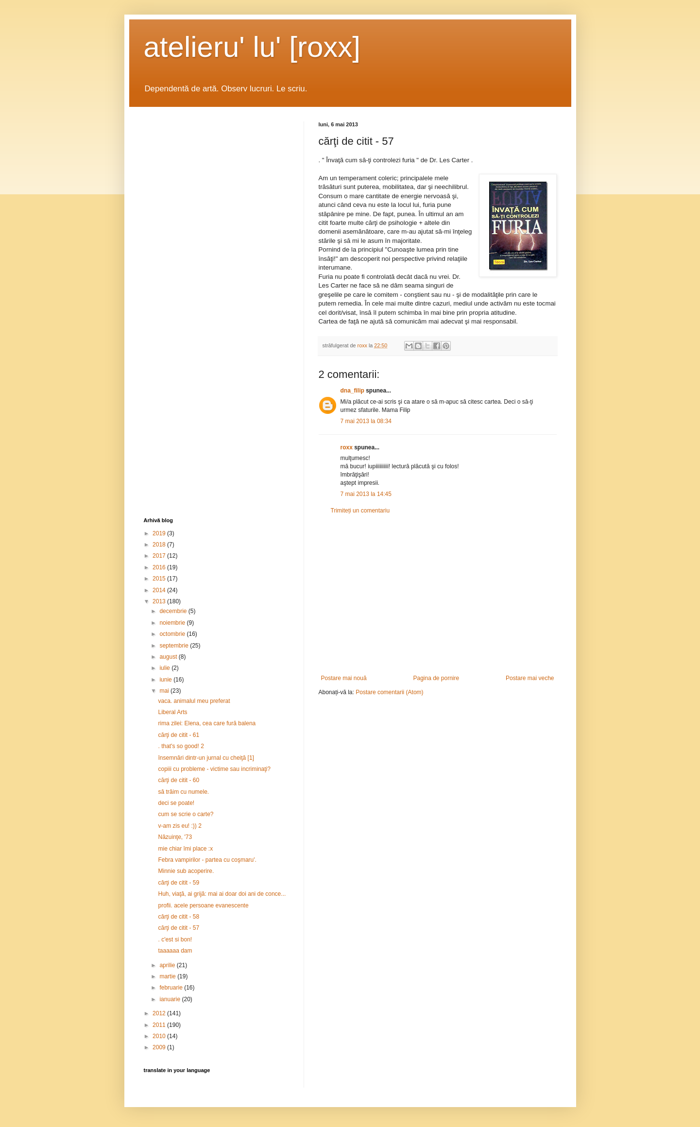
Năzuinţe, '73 (175, 837)
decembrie (173, 611)
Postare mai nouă (344, 678)
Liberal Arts (172, 712)
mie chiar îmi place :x (185, 848)
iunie (166, 679)
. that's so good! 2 (181, 746)
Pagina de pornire (436, 678)
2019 (160, 533)
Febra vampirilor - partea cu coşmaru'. (207, 859)
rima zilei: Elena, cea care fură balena (207, 723)
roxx (347, 447)
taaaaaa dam (175, 950)
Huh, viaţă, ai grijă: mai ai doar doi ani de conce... (222, 893)
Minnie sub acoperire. (186, 871)
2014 (160, 590)
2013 (160, 601)
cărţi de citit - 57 (178, 927)
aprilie (167, 965)
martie (168, 976)
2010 (160, 1036)
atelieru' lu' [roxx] (252, 47)
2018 (160, 544)
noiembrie (173, 622)
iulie (165, 668)
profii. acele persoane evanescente (203, 905)
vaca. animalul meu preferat (194, 701)
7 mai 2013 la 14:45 (366, 494)
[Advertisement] (438, 595)
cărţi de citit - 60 (178, 780)
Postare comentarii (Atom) (389, 692)
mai (165, 690)
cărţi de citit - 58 (178, 916)
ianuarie (170, 999)
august (168, 656)
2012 (160, 1013)
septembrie (174, 645)
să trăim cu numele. (183, 791)
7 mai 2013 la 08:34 (366, 421)
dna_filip (352, 390)
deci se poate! (176, 803)
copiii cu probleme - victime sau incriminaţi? (214, 769)
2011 (160, 1025)
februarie (171, 987)
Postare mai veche (530, 678)
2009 (160, 1047)
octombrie (173, 634)
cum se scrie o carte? (185, 814)
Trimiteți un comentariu (360, 510)
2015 (160, 578)
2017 (160, 555)
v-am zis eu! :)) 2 (179, 825)
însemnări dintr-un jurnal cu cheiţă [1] (206, 757)
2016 (160, 567)
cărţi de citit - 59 (178, 882)
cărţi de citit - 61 (178, 735)
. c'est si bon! (175, 939)
